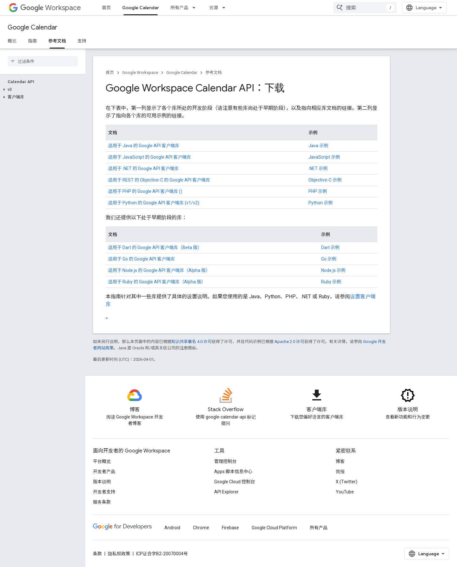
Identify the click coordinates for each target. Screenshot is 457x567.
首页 (106, 7)
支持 (81, 41)
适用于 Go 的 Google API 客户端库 (141, 258)
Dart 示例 (330, 247)
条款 (97, 553)
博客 (340, 461)
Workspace (50, 7)
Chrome (201, 527)
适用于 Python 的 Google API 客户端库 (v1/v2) (153, 202)
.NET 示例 (318, 168)
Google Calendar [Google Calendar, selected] (140, 7)
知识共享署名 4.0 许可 (191, 341)
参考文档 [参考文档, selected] (57, 41)
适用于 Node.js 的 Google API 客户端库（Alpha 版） (159, 270)
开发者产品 (104, 471)
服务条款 (102, 501)
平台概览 (102, 461)
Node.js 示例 (333, 270)
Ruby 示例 (331, 281)
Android (172, 527)
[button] (41, 89)
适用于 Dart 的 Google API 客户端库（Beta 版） (155, 247)
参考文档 (213, 72)
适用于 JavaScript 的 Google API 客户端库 (149, 157)
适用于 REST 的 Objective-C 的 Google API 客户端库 (159, 179)
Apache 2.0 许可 (289, 341)
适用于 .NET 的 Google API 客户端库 (143, 168)
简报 (340, 471)
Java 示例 (318, 145)
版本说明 (102, 481)
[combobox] (365, 7)
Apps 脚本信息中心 (233, 471)
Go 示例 (328, 258)
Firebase (230, 527)
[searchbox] (43, 61)
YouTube (345, 491)
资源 (213, 7)
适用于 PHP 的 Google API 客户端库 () (145, 191)
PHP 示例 (317, 191)
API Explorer (226, 491)
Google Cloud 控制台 (234, 481)
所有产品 (179, 7)
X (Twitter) (346, 481)
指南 (32, 41)
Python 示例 (320, 202)
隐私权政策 (119, 553)
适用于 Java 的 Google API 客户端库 (143, 145)
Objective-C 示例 (324, 179)
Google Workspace (140, 72)
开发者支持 (104, 491)
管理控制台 (225, 461)
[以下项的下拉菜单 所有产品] (195, 7)
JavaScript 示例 (324, 157)
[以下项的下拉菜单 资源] (225, 7)
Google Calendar (32, 27)
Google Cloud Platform (274, 527)
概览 (12, 41)
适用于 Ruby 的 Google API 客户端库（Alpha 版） (157, 281)
